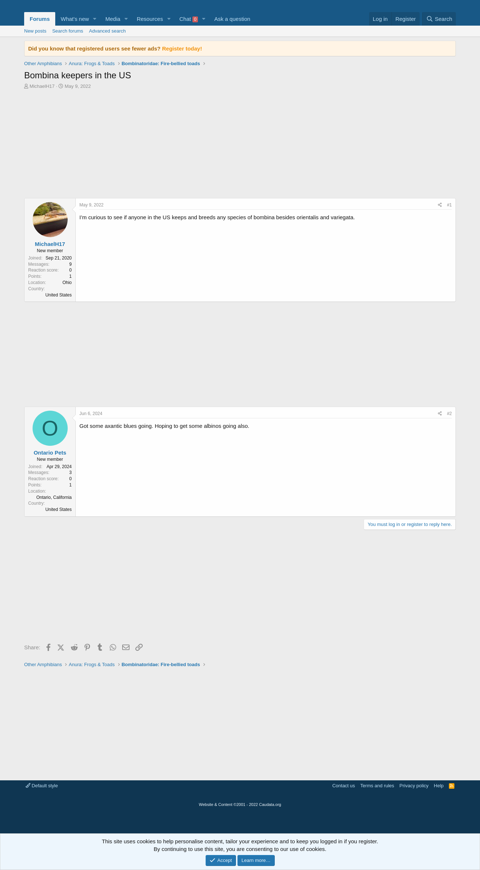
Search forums (67, 31)
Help (439, 785)
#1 (449, 205)
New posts (35, 31)
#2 (449, 413)
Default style (42, 785)
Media (112, 19)
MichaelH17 (42, 86)
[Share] (440, 205)
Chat (188, 19)
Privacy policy (414, 785)
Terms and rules (377, 785)
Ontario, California (54, 497)
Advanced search (107, 31)
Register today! (182, 48)
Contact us (343, 785)
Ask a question (232, 19)
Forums (40, 19)
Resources (150, 19)
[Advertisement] (240, 145)
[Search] (439, 19)
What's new (75, 19)
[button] (95, 19)
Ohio (67, 282)
